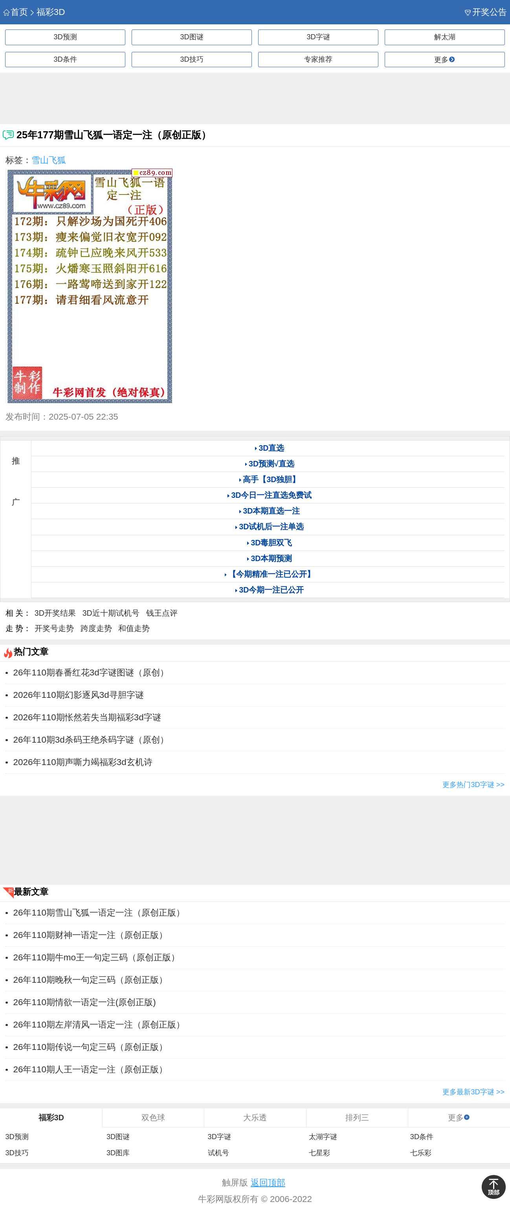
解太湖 (444, 37)
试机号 (218, 1153)
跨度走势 (96, 628)
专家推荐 (318, 59)
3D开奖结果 (55, 613)
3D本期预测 (271, 558)
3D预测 (65, 37)
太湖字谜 (323, 1137)
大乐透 (255, 1117)
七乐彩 (420, 1153)
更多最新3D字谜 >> (473, 1092)
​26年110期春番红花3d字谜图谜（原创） (91, 672)
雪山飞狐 (48, 160)
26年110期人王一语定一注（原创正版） (90, 1069)
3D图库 (118, 1153)
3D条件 (65, 59)
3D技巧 (191, 59)
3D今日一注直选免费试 (271, 495)
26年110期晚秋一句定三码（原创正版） (90, 980)
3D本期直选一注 (271, 510)
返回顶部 (268, 1182)
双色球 (153, 1117)
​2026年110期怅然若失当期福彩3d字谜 (87, 717)
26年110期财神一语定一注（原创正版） (90, 935)
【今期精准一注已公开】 (271, 574)
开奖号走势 (54, 628)
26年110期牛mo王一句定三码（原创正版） (96, 957)
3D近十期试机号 (111, 613)
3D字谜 (318, 37)
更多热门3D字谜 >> (473, 785)
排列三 (357, 1117)
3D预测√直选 (271, 463)
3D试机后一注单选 (271, 526)
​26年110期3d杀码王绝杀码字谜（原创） (91, 740)
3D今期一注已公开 (271, 589)
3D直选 (271, 448)
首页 (15, 12)
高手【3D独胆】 (271, 479)
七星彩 (319, 1153)
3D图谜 (191, 37)
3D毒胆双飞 (271, 542)
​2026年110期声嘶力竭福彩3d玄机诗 (82, 762)
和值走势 (134, 628)
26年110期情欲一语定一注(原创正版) (84, 1002)
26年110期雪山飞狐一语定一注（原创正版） (99, 913)
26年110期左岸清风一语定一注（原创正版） (99, 1024)
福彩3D (47, 12)
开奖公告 (486, 12)
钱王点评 (162, 613)
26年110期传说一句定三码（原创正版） (90, 1047)
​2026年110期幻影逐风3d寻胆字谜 (78, 695)
